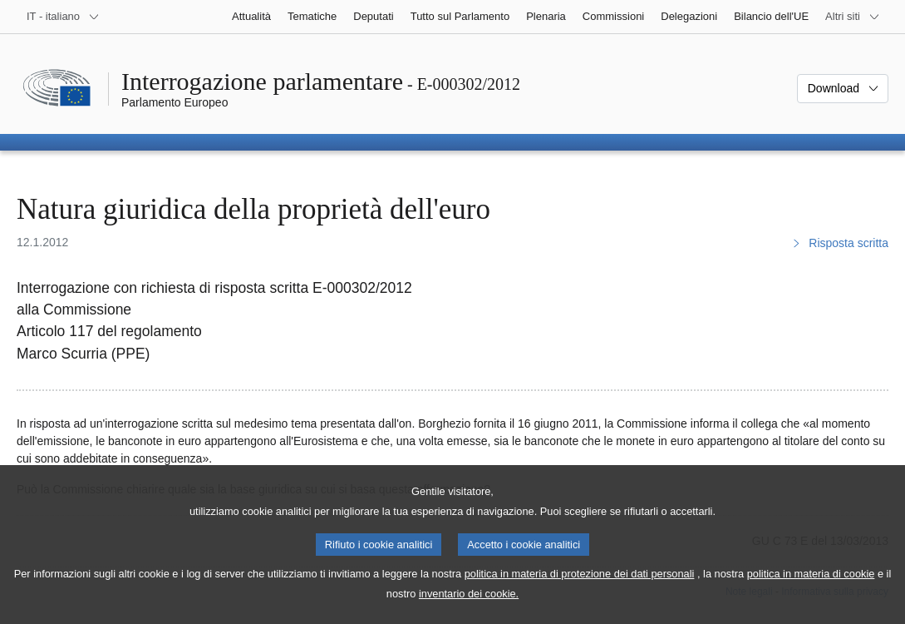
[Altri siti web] (852, 16)
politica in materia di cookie (811, 588)
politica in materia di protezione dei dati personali (580, 588)
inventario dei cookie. (469, 608)
